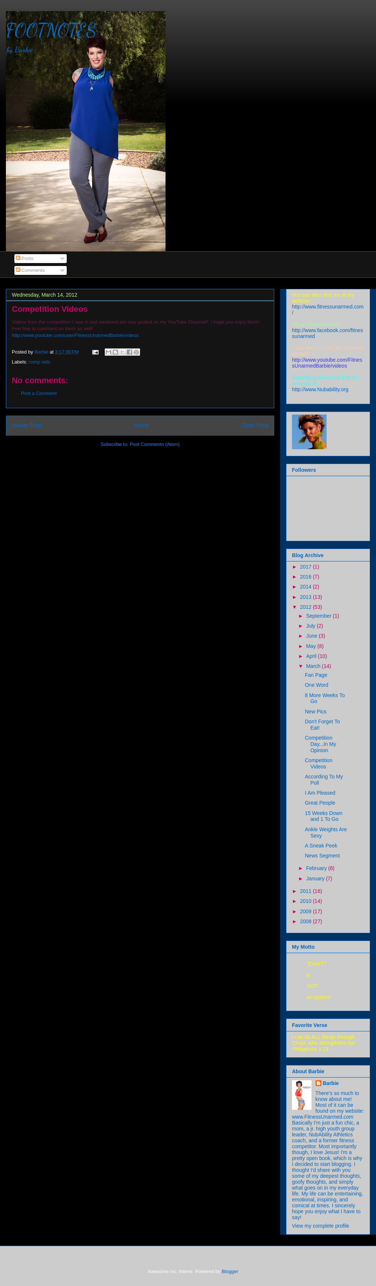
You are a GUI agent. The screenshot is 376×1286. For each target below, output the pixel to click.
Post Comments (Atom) (155, 444)
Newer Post (27, 425)
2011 (306, 891)
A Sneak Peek (321, 846)
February (317, 868)
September (319, 616)
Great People (320, 803)
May (311, 646)
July (311, 626)
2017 (306, 567)
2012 (306, 607)
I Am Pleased (320, 793)
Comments (30, 270)
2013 (306, 597)
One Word (316, 685)
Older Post (254, 425)
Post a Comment (39, 393)
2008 (306, 921)
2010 (306, 901)
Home (141, 425)
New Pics (315, 711)
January (316, 878)
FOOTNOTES (51, 30)
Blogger (230, 1271)
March (314, 666)
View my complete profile (320, 1226)
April (312, 656)
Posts (25, 258)
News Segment (322, 856)
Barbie (331, 1083)
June (312, 636)
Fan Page (316, 675)
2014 (306, 587)
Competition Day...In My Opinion (320, 744)
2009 (306, 911)
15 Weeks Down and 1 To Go (323, 816)
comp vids (40, 362)
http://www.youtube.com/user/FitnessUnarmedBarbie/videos (75, 335)
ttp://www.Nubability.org (320, 389)
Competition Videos (319, 763)
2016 (306, 577)
